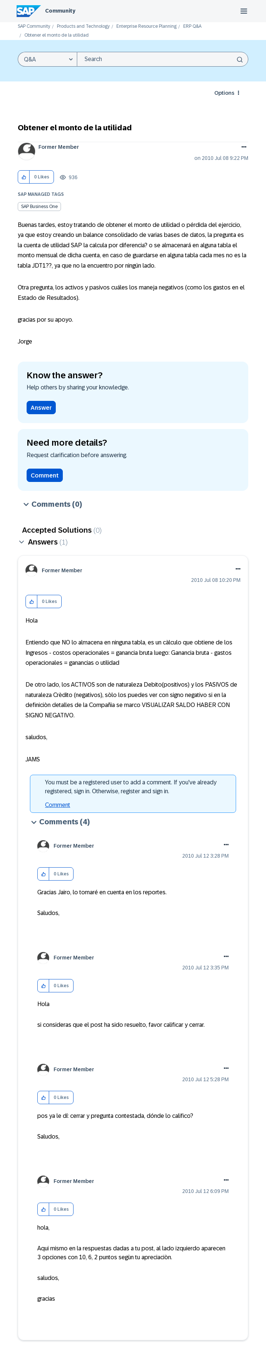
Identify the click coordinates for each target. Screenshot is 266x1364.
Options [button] (224, 93)
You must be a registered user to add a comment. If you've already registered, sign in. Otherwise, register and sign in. (130, 786)
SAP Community (34, 26)
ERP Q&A (192, 26)
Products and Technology (83, 26)
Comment (45, 475)
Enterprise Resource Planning (146, 26)
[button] (24, 177)
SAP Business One (39, 206)
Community (60, 11)
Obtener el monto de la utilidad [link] (56, 35)
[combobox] (162, 59)
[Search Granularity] (47, 59)
